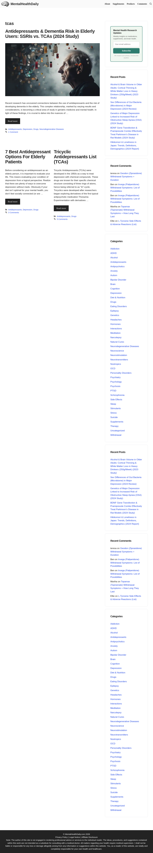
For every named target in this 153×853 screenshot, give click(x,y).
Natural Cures (117, 342)
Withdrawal (115, 435)
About (107, 4)
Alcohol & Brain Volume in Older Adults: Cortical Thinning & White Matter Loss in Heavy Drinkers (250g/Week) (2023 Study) (126, 91)
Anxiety (114, 271)
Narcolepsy (115, 337)
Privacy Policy (61, 837)
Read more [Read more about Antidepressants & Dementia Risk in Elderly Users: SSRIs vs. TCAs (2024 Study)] (12, 121)
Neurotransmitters (119, 359)
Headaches (116, 319)
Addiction (114, 248)
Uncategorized (117, 430)
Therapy (114, 426)
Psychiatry (115, 377)
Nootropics (115, 364)
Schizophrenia (117, 395)
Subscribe (126, 51)
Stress (113, 413)
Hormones (115, 324)
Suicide (114, 417)
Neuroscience (117, 351)
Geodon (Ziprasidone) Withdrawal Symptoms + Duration (126, 176)
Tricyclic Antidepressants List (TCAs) (75, 156)
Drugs (36, 129)
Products (131, 4)
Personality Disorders (120, 373)
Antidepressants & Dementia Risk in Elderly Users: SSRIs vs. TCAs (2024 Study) (50, 34)
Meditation (115, 333)
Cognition (115, 288)
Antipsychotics (117, 266)
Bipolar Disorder (118, 280)
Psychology (116, 382)
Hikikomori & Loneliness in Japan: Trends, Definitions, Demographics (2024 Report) (124, 145)
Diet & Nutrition (117, 297)
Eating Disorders (118, 306)
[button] (150, 4)
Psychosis (115, 386)
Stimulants (115, 408)
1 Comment (13, 132)
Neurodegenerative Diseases (51, 129)
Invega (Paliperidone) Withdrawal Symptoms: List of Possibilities (125, 187)
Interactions (116, 328)
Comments (142, 4)
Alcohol (114, 257)
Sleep (113, 404)
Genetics (114, 315)
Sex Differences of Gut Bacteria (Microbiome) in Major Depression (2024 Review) (125, 105)
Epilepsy (114, 311)
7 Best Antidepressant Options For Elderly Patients (28, 156)
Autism (113, 275)
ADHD (113, 253)
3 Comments (13, 212)
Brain (113, 284)
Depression (27, 129)
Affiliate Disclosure (90, 837)
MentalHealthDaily (24, 4)
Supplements (118, 4)
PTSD (113, 390)
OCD (112, 368)
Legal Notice (74, 837)
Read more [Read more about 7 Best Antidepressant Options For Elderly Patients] (12, 201)
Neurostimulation (118, 355)
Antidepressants (15, 129)
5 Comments (62, 219)
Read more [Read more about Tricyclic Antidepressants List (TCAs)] (61, 208)
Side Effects (116, 399)
